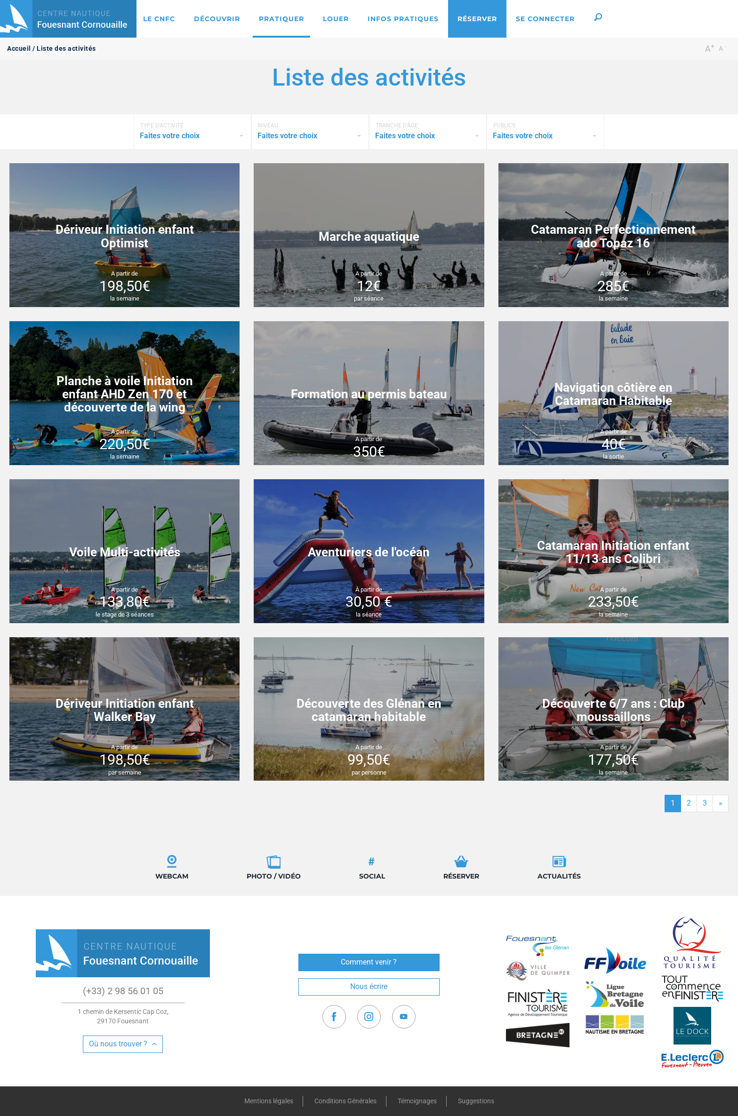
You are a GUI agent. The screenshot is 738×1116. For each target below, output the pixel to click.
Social (372, 867)
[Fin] (721, 803)
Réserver (461, 867)
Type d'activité (162, 125)
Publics (504, 125)
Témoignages (417, 1101)
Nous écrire (368, 986)
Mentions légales (268, 1101)
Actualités (559, 867)
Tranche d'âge (397, 125)
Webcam (171, 867)
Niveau (268, 125)
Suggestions (476, 1101)
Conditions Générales (345, 1101)
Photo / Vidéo (274, 867)
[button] (598, 19)
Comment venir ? (369, 962)
